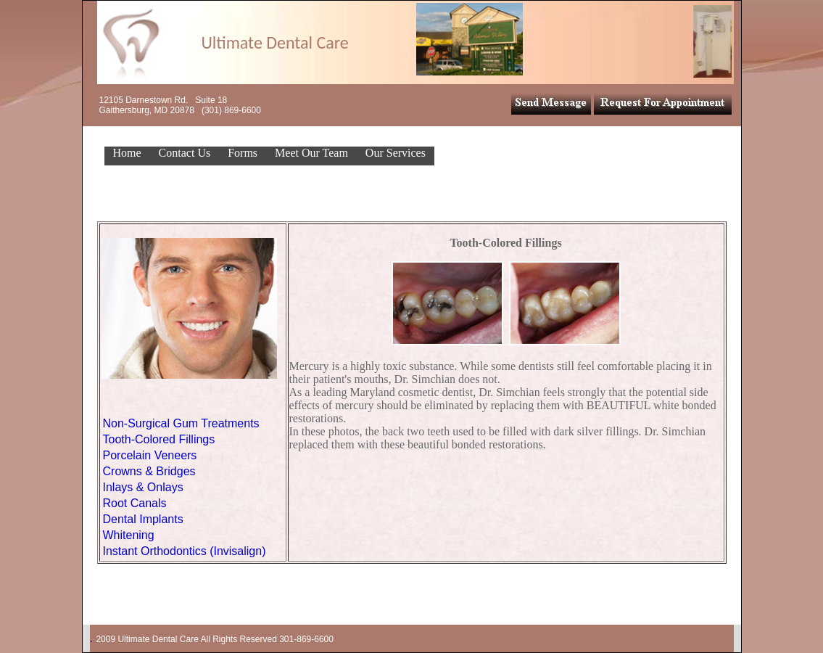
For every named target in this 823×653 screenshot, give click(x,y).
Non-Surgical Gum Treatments (181, 423)
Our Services (395, 153)
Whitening (128, 535)
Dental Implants (143, 519)
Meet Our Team (311, 153)
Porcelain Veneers (150, 455)
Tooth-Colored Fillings (159, 439)
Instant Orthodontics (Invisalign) (184, 551)
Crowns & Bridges (149, 471)
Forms (242, 153)
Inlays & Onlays (143, 487)
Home (127, 153)
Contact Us (185, 153)
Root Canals (135, 503)
